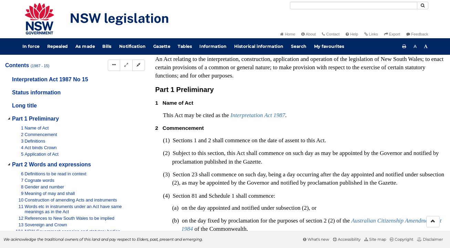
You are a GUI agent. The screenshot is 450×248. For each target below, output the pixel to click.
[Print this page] (404, 46)
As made (85, 46)
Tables (185, 46)
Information (213, 46)
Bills (107, 46)
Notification (132, 46)
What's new (316, 239)
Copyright (401, 239)
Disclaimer (430, 239)
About (308, 34)
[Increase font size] (426, 46)
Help (352, 34)
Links (371, 34)
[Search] (353, 5)
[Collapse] (138, 65)
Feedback (417, 34)
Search (298, 46)
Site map (375, 239)
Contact (330, 34)
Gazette (161, 46)
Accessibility (346, 239)
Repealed (57, 46)
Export (392, 34)
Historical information (258, 46)
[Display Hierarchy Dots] (114, 65)
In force (31, 46)
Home (287, 34)
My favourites (329, 46)
